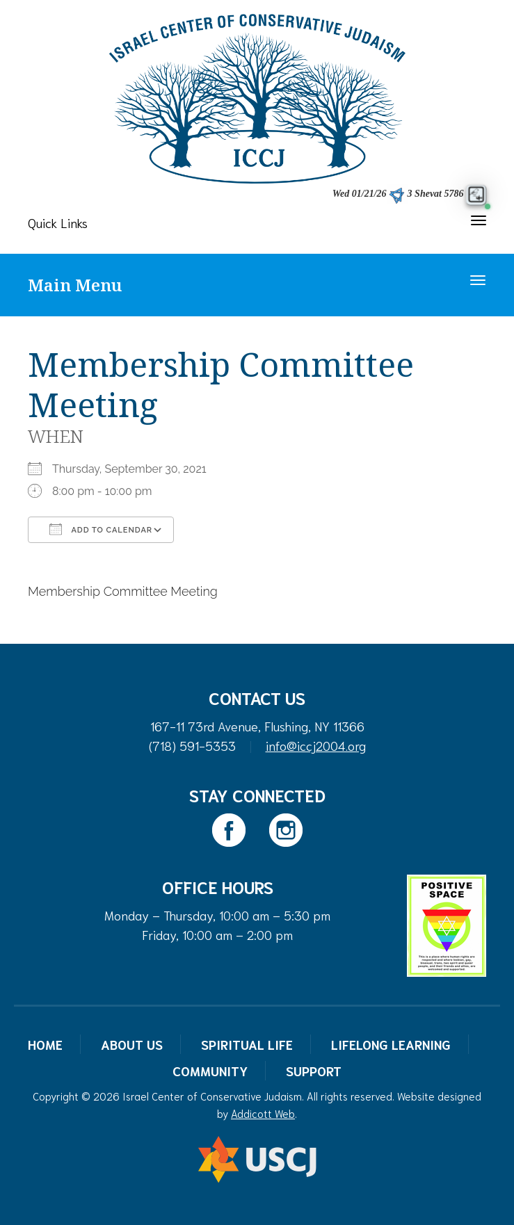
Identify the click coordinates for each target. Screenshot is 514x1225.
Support (314, 1070)
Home (45, 1044)
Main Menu (75, 284)
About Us (132, 1044)
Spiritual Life (247, 1044)
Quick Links (58, 222)
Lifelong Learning (391, 1044)
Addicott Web (263, 1113)
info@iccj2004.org (316, 745)
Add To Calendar (100, 529)
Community (210, 1070)
